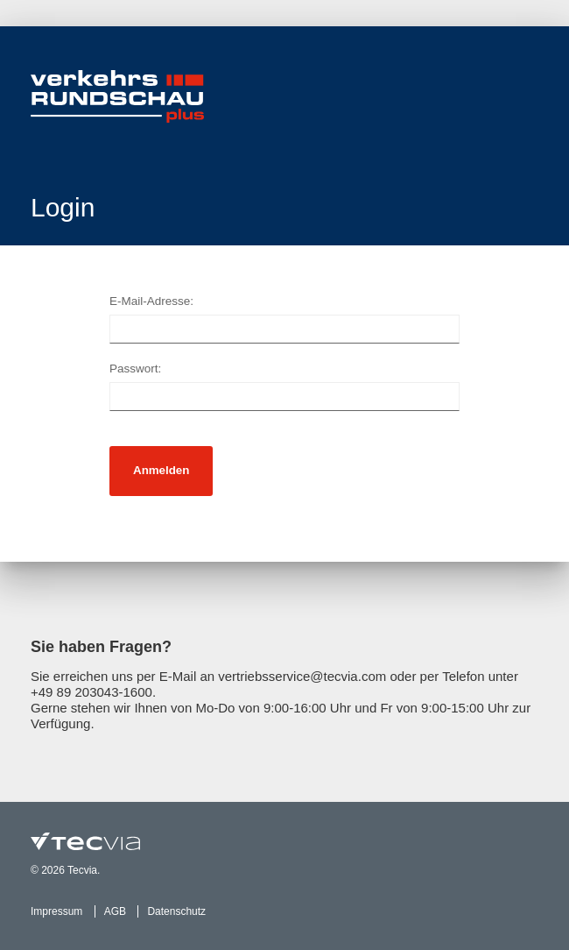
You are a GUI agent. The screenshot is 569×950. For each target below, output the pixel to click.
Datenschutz (176, 911)
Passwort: (135, 368)
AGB (115, 911)
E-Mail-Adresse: (151, 301)
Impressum (56, 911)
